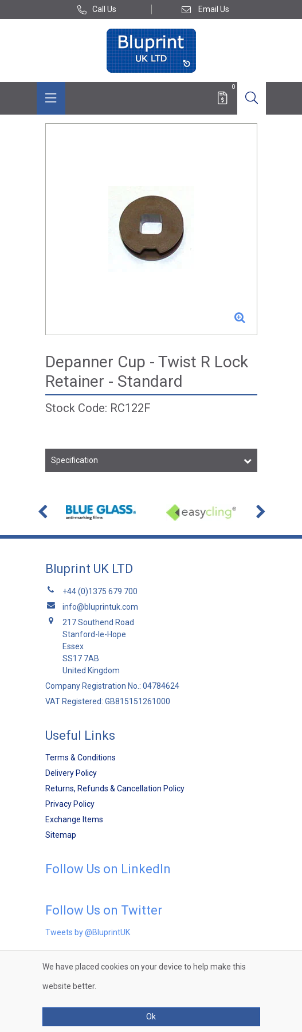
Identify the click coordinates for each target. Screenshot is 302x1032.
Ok (151, 1016)
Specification (74, 460)
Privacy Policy (70, 804)
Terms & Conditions (80, 757)
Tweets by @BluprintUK (87, 932)
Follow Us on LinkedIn (108, 869)
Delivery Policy (71, 773)
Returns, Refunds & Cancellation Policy (115, 788)
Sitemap (60, 834)
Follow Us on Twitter (103, 910)
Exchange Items (74, 819)
